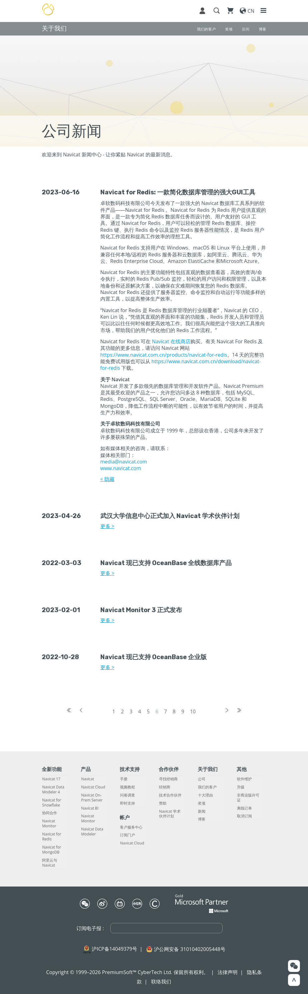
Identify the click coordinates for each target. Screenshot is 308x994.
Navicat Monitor (49, 824)
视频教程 (127, 787)
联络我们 (161, 981)
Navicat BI (89, 808)
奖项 (201, 803)
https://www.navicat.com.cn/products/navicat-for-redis (163, 354)
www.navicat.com (120, 468)
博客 (201, 819)
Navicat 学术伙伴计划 (169, 814)
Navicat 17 (51, 779)
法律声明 (228, 972)
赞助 (162, 803)
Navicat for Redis (51, 837)
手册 (123, 779)
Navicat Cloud (93, 787)
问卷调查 (127, 795)
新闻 (201, 811)
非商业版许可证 (248, 798)
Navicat (87, 779)
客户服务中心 (131, 827)
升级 (240, 787)
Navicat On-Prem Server (91, 798)
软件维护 (244, 779)
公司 (201, 779)
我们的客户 (207, 787)
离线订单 (244, 808)
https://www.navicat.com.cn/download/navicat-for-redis (180, 364)
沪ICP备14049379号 (114, 948)
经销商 (164, 787)
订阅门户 (127, 835)
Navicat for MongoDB (51, 850)
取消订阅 (244, 816)
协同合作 (49, 813)
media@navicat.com (123, 461)
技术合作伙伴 (170, 795)
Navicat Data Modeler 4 (53, 790)
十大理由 (205, 795)
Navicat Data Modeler (92, 832)
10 (192, 711)
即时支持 (127, 803)
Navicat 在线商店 (171, 341)
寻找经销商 (168, 779)
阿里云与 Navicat (49, 863)
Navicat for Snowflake (51, 803)
